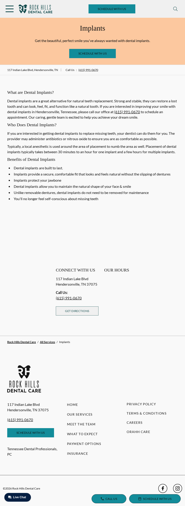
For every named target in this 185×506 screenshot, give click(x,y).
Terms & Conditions (147, 413)
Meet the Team (81, 424)
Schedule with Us (112, 9)
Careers (135, 423)
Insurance (77, 453)
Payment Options (84, 444)
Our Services (80, 414)
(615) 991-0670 (88, 70)
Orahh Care (138, 432)
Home (72, 405)
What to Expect (82, 434)
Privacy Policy (141, 404)
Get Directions (77, 311)
